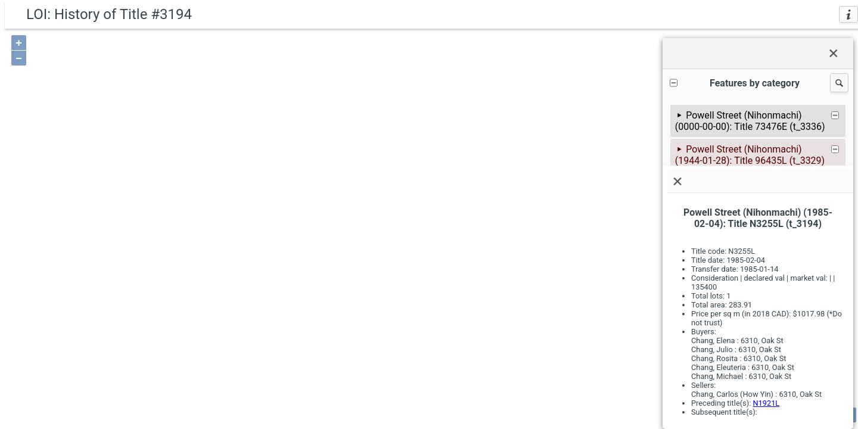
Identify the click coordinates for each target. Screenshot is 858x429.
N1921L (766, 403)
